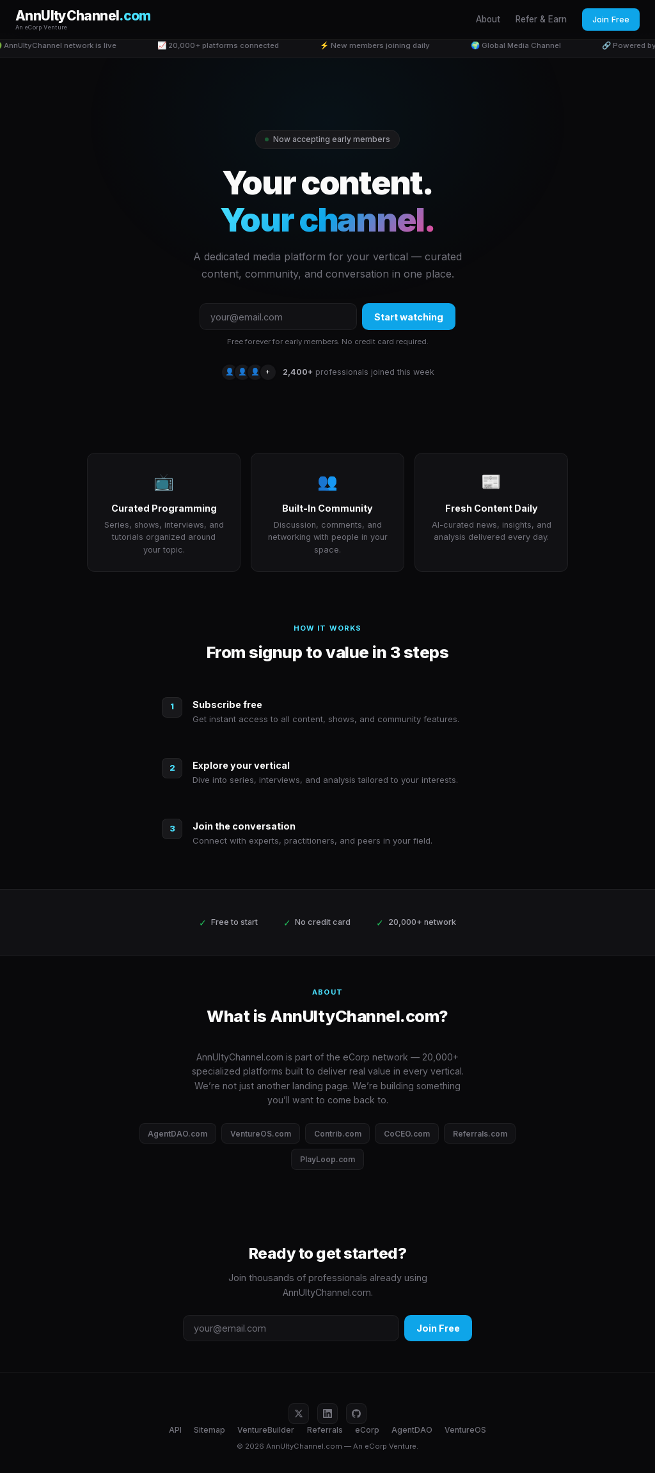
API (175, 1430)
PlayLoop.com (327, 1159)
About (488, 19)
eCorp (367, 1430)
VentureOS (465, 1430)
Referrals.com (480, 1133)
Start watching (408, 316)
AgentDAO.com (177, 1133)
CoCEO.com (407, 1133)
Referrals (325, 1430)
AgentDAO (411, 1430)
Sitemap (209, 1430)
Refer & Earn (541, 19)
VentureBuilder (265, 1430)
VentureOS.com (260, 1133)
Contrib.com (337, 1133)
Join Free (610, 19)
